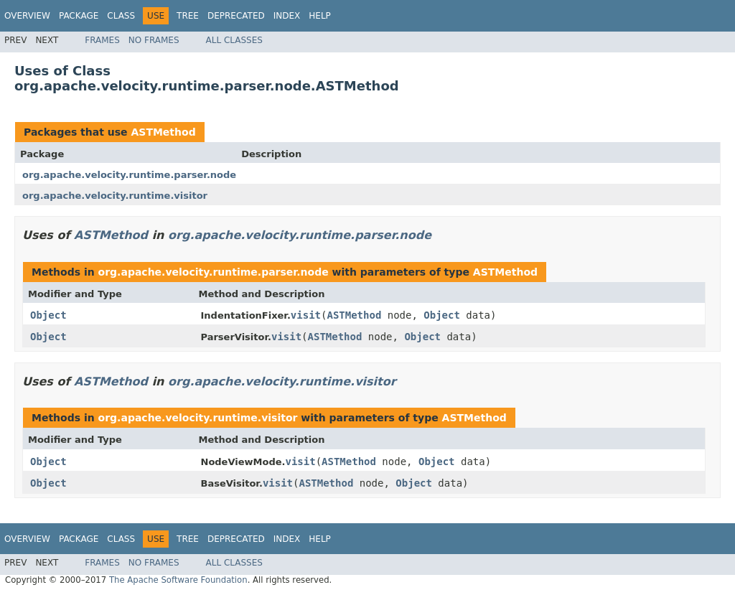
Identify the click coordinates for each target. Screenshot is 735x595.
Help (320, 16)
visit (306, 315)
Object (48, 315)
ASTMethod (163, 132)
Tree (188, 16)
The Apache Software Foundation (178, 580)
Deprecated (236, 16)
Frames (102, 40)
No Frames (153, 40)
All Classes (234, 40)
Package (78, 16)
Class (121, 16)
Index (287, 16)
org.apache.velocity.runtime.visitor (114, 195)
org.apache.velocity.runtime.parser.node (129, 174)
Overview (27, 16)
